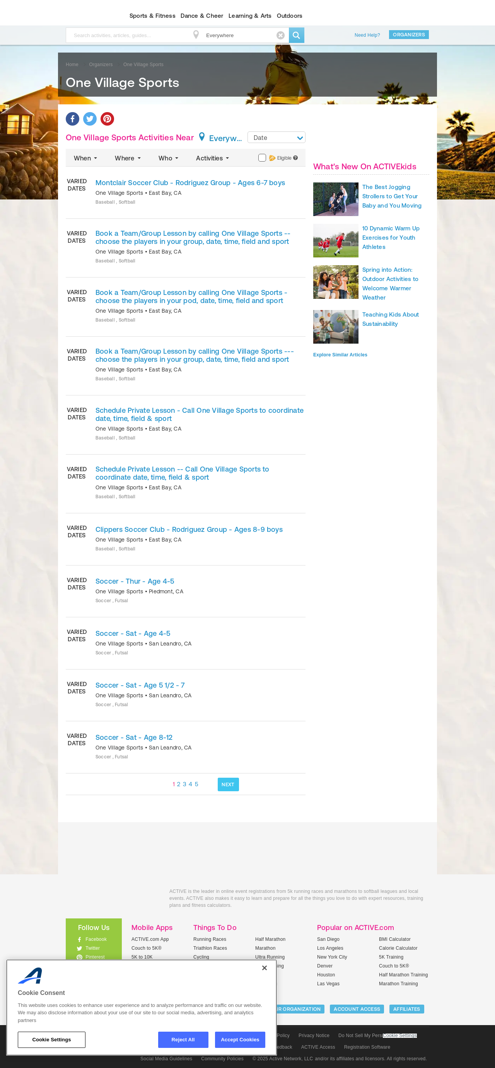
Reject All (183, 1039)
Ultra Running (270, 957)
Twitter (92, 948)
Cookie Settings (400, 1036)
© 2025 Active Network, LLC (283, 1058)
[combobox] (277, 137)
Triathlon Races (210, 948)
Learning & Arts (250, 15)
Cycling (201, 957)
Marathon (265, 948)
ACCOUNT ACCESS (357, 1009)
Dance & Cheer (202, 15)
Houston (326, 975)
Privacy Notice (314, 1035)
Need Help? (367, 35)
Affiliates (406, 1009)
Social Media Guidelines (166, 1058)
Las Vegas (328, 983)
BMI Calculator (395, 939)
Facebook (96, 939)
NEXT (228, 784)
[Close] (264, 967)
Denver (325, 966)
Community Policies (222, 1058)
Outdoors (289, 15)
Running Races (209, 939)
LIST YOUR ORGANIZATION (288, 1009)
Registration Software (367, 1047)
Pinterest (95, 957)
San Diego (328, 939)
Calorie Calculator (398, 948)
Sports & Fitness (153, 15)
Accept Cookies (240, 1039)
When (86, 158)
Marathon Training (398, 983)
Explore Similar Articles (340, 355)
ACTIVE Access (318, 1047)
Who (169, 158)
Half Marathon (270, 939)
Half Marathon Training (403, 975)
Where (128, 158)
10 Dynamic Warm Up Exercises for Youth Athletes (391, 237)
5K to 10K (142, 957)
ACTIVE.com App (150, 939)
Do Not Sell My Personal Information (377, 1035)
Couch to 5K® (146, 948)
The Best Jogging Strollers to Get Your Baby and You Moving (392, 196)
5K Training (391, 957)
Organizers (409, 34)
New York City (332, 957)
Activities (213, 158)
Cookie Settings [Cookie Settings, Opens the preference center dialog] (51, 1039)
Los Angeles (330, 948)
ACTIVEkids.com (87, 15)
